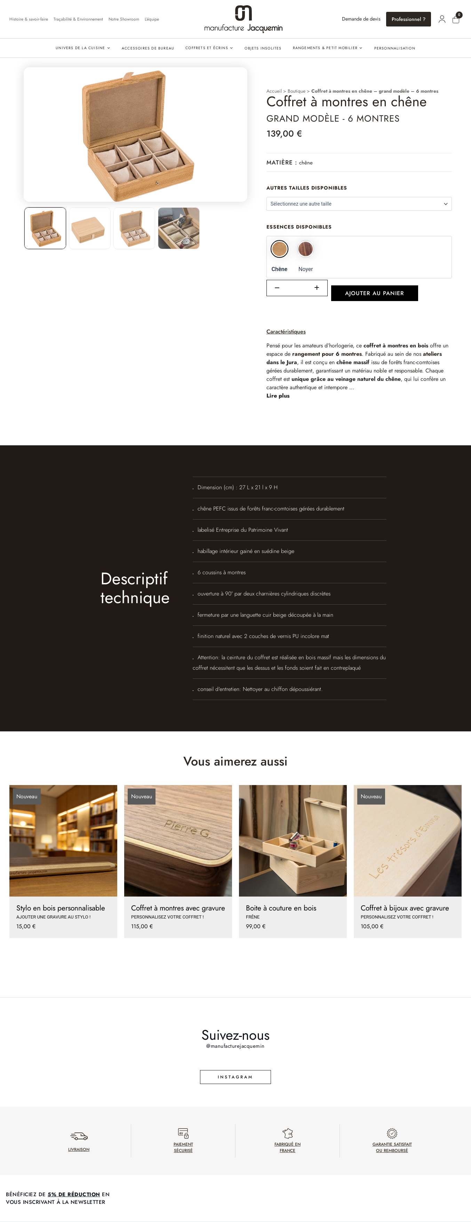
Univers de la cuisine (80, 48)
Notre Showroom (124, 19)
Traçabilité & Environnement (78, 19)
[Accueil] (243, 19)
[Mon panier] (456, 19)
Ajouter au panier (374, 293)
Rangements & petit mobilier (325, 48)
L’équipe (152, 19)
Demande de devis (361, 18)
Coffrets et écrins (206, 48)
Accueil (274, 90)
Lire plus (278, 396)
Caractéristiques (286, 332)
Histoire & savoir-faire (28, 19)
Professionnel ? (408, 19)
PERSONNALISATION (394, 48)
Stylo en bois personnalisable (60, 908)
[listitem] (45, 228)
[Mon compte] (442, 19)
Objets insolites (263, 48)
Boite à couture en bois (281, 908)
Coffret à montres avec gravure (178, 908)
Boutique (296, 90)
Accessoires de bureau (148, 48)
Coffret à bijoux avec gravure (405, 908)
